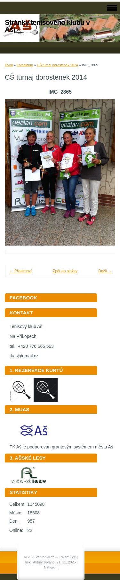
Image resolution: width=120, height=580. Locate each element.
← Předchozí (21, 271)
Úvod (9, 65)
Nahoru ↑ (51, 567)
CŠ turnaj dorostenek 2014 (57, 65)
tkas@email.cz (24, 356)
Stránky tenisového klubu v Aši (47, 25)
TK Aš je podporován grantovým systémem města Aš (61, 444)
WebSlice (68, 557)
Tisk (27, 562)
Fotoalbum (25, 65)
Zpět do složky (65, 271)
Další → (105, 271)
